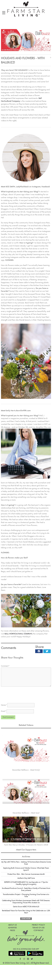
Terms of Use (38, 928)
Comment (5, 666)
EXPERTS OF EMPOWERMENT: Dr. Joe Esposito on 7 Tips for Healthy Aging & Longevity (26, 883)
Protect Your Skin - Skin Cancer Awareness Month (26, 874)
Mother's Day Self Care (26, 878)
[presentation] (20, 694)
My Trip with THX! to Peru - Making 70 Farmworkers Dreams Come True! (26, 863)
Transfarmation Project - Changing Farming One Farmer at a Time (26, 895)
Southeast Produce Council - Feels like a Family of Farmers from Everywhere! (26, 889)
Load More (26, 919)
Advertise (12, 928)
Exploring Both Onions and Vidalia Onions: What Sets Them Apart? (26, 869)
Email (3, 711)
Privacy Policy (38, 925)
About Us (12, 925)
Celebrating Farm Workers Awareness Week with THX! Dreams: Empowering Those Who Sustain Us (26, 902)
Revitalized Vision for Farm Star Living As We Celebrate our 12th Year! (26, 912)
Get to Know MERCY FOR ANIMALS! (26, 907)
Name (4, 705)
